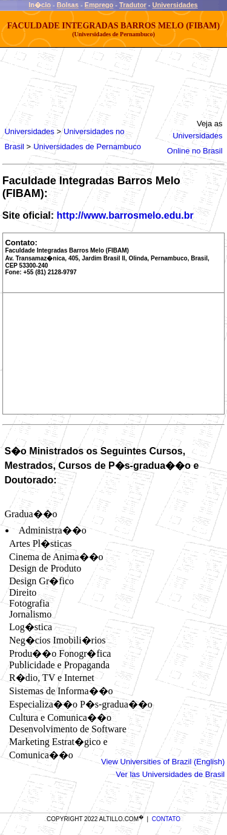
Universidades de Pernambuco (87, 146)
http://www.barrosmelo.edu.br (125, 215)
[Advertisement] (110, 81)
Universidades (174, 4)
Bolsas (68, 4)
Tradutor (132, 4)
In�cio (39, 4)
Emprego (99, 4)
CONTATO (166, 819)
